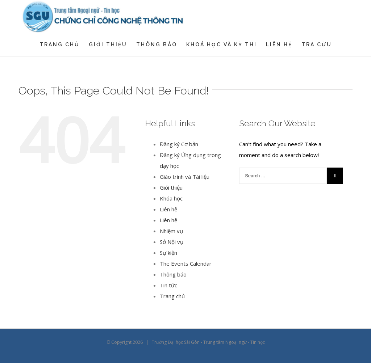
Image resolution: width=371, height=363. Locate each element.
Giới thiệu (171, 187)
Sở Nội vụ (171, 241)
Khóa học (171, 198)
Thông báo (173, 274)
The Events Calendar (186, 263)
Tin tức (168, 285)
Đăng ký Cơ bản (179, 144)
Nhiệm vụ (171, 231)
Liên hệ (168, 209)
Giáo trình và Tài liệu (184, 176)
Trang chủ (172, 296)
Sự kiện (168, 252)
